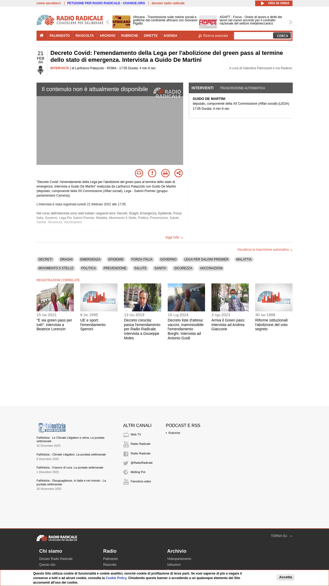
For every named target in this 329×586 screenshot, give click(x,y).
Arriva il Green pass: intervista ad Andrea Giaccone (228, 324)
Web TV (136, 434)
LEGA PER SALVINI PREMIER (206, 259)
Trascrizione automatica (242, 88)
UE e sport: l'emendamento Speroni (93, 324)
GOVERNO (168, 259)
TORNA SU (279, 536)
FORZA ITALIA (142, 259)
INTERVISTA (59, 68)
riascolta (85, 36)
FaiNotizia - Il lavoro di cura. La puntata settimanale (70, 467)
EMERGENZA (90, 259)
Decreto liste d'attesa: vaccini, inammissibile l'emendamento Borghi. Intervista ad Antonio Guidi (186, 329)
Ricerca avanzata (215, 36)
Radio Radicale (141, 443)
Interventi (202, 88)
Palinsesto (110, 559)
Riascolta (109, 565)
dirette (151, 36)
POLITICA (88, 268)
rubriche (129, 36)
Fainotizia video (141, 481)
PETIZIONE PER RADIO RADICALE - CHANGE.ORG (106, 3)
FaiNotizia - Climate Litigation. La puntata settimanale (71, 454)
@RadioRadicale (142, 462)
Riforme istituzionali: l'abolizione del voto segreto (271, 324)
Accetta (285, 577)
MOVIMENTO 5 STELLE (56, 268)
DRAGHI (66, 259)
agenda (170, 36)
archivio (107, 36)
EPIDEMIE (115, 259)
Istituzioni (173, 565)
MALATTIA (244, 259)
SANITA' (160, 268)
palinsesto (60, 36)
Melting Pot (138, 472)
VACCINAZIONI (211, 268)
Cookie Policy (116, 578)
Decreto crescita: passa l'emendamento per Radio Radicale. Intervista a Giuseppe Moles (142, 329)
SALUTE (140, 268)
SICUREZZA (183, 268)
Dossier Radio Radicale (56, 559)
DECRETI (45, 259)
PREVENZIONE (115, 268)
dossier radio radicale (167, 3)
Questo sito (47, 565)
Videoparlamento (179, 559)
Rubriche (174, 432)
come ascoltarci (49, 3)
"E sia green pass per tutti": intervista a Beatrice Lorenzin (54, 324)
